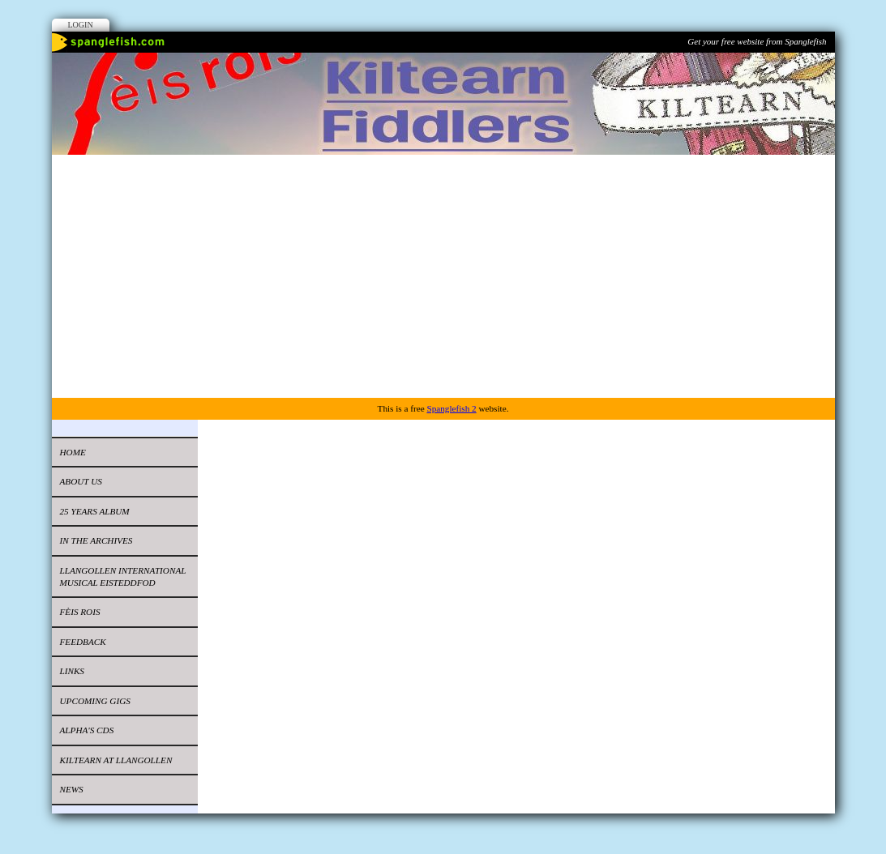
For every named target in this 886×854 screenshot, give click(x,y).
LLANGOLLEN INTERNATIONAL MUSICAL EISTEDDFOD (123, 576)
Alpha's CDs (87, 730)
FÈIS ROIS (80, 612)
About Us (81, 481)
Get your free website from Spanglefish (756, 41)
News (71, 789)
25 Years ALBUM (95, 511)
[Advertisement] (443, 276)
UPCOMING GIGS (95, 701)
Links (72, 671)
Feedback (83, 642)
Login (80, 24)
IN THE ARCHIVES (96, 540)
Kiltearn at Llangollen (116, 760)
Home (73, 452)
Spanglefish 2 (451, 408)
